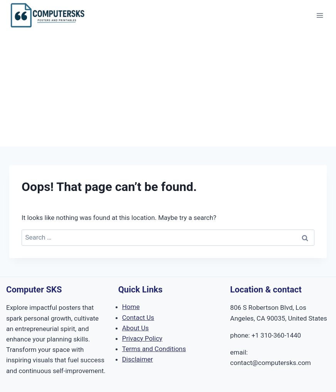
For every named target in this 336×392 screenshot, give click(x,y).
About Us (135, 328)
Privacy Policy (142, 338)
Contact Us (138, 317)
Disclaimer (137, 359)
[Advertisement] (168, 89)
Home (131, 307)
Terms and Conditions (154, 349)
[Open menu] (319, 15)
